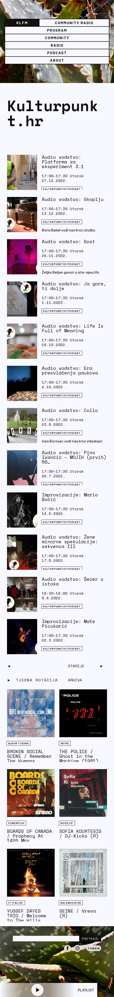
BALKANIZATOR (71, 902)
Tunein (94, 948)
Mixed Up (67, 823)
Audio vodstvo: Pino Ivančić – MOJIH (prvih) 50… (74, 457)
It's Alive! (15, 902)
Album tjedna (18, 743)
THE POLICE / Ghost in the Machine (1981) (79, 756)
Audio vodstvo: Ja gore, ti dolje (74, 286)
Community (57, 37)
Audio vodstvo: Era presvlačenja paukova (70, 370)
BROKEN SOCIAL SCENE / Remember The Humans (29, 756)
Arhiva (75, 680)
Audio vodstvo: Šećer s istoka (72, 581)
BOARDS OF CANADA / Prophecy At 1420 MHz (29, 836)
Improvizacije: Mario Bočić (70, 497)
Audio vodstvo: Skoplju (72, 199)
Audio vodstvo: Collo (70, 410)
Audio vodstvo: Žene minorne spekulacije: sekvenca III (70, 541)
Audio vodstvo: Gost (68, 241)
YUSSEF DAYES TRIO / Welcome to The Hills (26, 915)
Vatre (65, 743)
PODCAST (57, 52)
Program (57, 30)
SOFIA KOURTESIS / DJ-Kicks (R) (80, 833)
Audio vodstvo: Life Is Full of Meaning (72, 328)
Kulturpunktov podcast (61, 189)
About (57, 60)
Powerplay (16, 823)
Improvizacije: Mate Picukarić (68, 623)
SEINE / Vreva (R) (77, 913)
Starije (76, 666)
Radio (57, 45)
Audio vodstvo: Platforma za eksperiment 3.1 (63, 162)
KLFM (22, 22)
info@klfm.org (25, 961)
